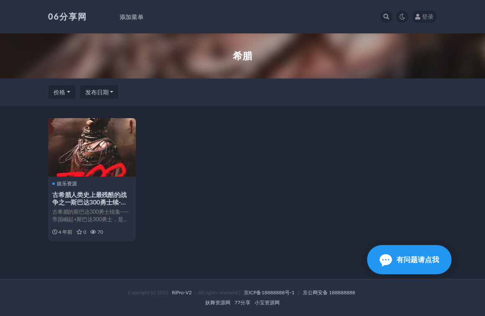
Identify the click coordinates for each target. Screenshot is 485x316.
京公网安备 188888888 (329, 292)
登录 (424, 16)
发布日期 (97, 92)
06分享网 (67, 16)
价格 (59, 92)
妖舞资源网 (217, 302)
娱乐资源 (64, 184)
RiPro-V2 (181, 292)
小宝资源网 (267, 302)
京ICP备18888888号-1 (269, 292)
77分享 (242, 302)
